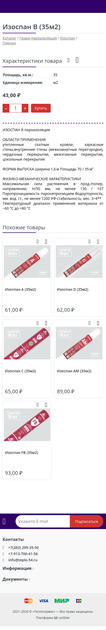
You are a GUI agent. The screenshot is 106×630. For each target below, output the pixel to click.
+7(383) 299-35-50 (23, 547)
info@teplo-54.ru (22, 559)
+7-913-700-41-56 (23, 553)
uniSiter (64, 618)
